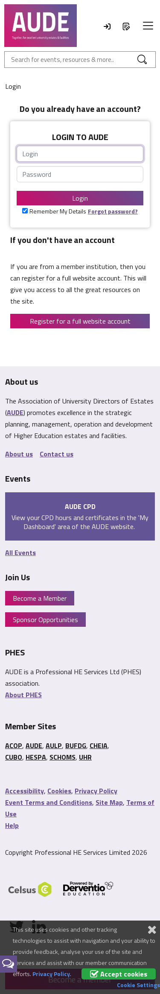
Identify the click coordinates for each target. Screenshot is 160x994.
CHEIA (99, 745)
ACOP (13, 745)
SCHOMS (62, 757)
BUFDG (75, 745)
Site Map (109, 802)
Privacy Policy (96, 791)
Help (12, 825)
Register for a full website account (80, 321)
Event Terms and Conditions (48, 802)
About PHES (23, 695)
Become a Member (40, 598)
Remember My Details (57, 211)
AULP (54, 745)
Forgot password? (113, 211)
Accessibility (24, 791)
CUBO (13, 757)
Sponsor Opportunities (45, 619)
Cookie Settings (138, 984)
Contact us (56, 454)
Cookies (59, 791)
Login (80, 198)
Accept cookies (118, 974)
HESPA (36, 757)
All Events (20, 552)
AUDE (15, 412)
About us (19, 454)
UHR (85, 757)
